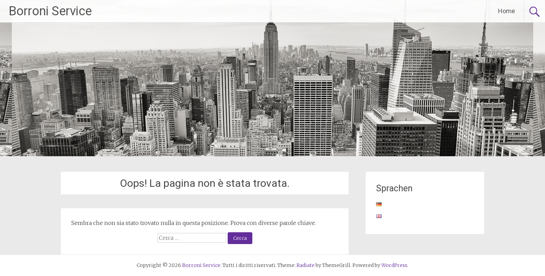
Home (506, 11)
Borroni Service (50, 11)
